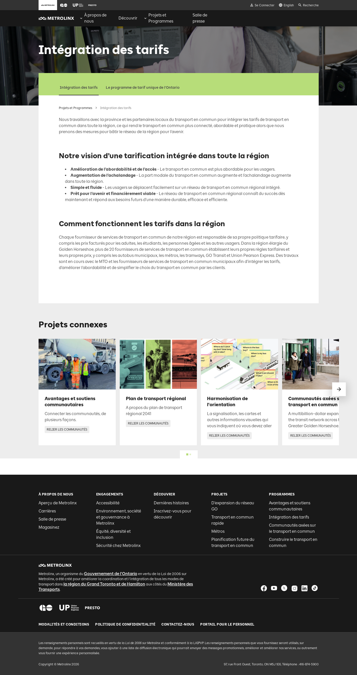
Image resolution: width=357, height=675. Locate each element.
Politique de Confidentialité (125, 624)
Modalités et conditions (64, 624)
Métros (218, 531)
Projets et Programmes (75, 108)
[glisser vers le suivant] (339, 389)
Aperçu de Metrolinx (58, 503)
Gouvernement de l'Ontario (110, 573)
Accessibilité (108, 503)
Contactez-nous (177, 624)
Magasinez (49, 527)
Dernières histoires (171, 503)
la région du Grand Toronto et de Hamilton (104, 584)
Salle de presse (52, 519)
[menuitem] (95, 18)
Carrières (47, 511)
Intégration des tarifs (79, 87)
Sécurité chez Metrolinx (118, 545)
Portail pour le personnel (227, 624)
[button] (64, 5)
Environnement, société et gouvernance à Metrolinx (118, 517)
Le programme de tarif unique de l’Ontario (143, 87)
